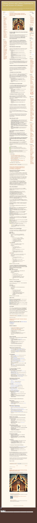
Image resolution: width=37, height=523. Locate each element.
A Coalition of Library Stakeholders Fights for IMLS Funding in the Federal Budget (32, 61)
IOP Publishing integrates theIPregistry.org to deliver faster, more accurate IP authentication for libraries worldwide (32, 114)
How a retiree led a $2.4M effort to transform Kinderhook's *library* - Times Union (5, 46)
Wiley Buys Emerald (31, 68)
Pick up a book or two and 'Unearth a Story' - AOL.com (32, 146)
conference (31, 41)
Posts (4, 13)
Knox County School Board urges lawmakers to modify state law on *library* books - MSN (5, 42)
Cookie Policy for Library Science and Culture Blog (32, 20)
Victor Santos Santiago (31, 31)
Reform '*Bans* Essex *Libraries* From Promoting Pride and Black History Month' (5, 50)
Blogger (22, 505)
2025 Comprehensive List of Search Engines (14, 493)
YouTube (31, 48)
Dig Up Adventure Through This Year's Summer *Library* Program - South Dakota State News (32, 135)
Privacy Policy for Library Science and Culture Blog (32, 18)
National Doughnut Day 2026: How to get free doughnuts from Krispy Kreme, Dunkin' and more (32, 158)
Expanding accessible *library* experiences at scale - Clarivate (32, 139)
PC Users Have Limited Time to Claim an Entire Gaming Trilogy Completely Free (32, 86)
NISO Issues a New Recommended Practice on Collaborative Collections (31, 71)
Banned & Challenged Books (14, 158)
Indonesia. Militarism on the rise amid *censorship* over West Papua (5, 32)
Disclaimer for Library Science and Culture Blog (32, 22)
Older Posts (26, 465)
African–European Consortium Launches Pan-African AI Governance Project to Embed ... (32, 82)
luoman (18, 505)
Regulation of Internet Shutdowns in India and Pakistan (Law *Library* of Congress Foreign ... (32, 129)
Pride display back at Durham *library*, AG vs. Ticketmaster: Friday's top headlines (5, 53)
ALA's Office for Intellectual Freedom (15, 155)
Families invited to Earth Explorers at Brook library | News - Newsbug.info (32, 150)
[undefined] (2, 511)
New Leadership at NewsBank (32, 63)
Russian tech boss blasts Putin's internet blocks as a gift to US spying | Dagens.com (5, 19)
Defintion (31, 42)
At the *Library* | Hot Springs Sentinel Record (32, 142)
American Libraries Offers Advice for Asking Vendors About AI (32, 66)
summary (31, 44)
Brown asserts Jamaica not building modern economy (32, 90)
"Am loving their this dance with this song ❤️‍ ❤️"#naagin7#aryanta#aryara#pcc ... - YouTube (32, 93)
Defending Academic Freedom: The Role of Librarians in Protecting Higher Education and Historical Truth (18, 14)
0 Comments (15, 164)
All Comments (5, 14)
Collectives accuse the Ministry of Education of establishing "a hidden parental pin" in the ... (5, 24)
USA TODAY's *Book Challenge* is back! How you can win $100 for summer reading (32, 162)
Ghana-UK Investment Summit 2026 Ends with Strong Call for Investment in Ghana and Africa (32, 78)
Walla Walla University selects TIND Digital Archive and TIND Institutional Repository (32, 119)
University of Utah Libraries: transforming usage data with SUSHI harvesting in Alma (32, 109)
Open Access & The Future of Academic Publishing (17, 160)
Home (17, 465)
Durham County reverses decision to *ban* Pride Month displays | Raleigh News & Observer (5, 57)
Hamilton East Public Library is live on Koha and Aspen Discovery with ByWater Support (32, 100)
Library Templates (31, 16)
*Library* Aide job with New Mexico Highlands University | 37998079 (31, 125)
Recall (31, 43)
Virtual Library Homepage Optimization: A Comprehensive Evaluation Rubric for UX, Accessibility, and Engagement (17, 167)
